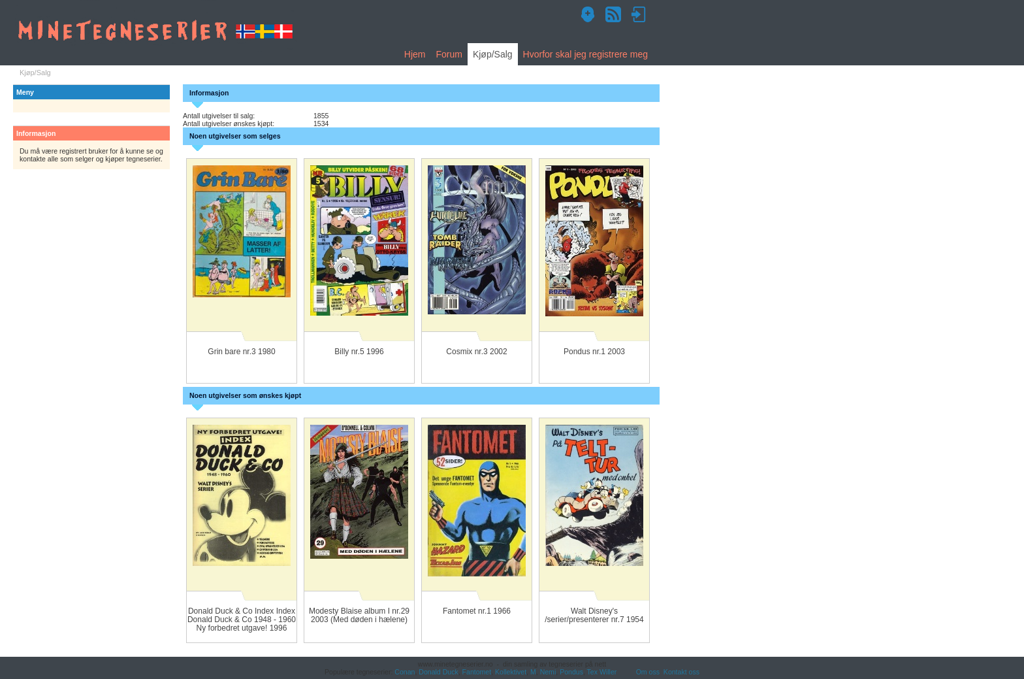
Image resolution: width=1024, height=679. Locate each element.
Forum (449, 54)
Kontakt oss (681, 672)
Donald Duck (438, 672)
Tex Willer (602, 672)
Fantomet (477, 672)
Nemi (548, 672)
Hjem (415, 54)
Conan (404, 672)
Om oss (648, 672)
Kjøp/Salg (493, 54)
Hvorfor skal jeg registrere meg (585, 54)
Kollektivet (510, 672)
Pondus (571, 672)
